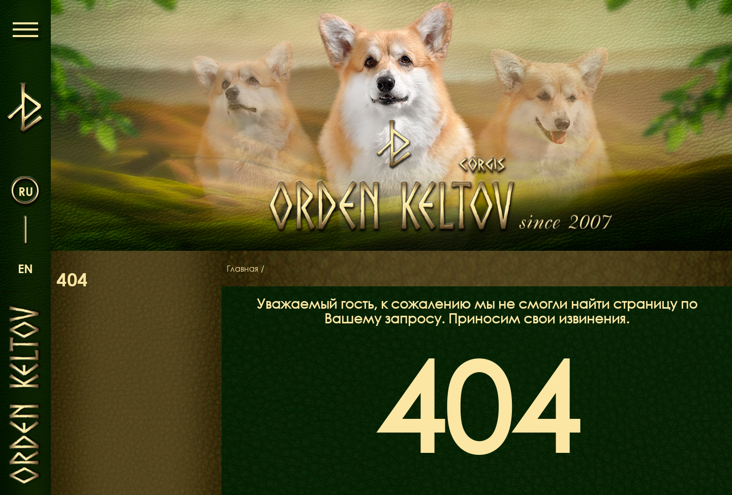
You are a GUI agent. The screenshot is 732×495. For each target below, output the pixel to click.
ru (25, 191)
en (25, 268)
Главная (242, 269)
